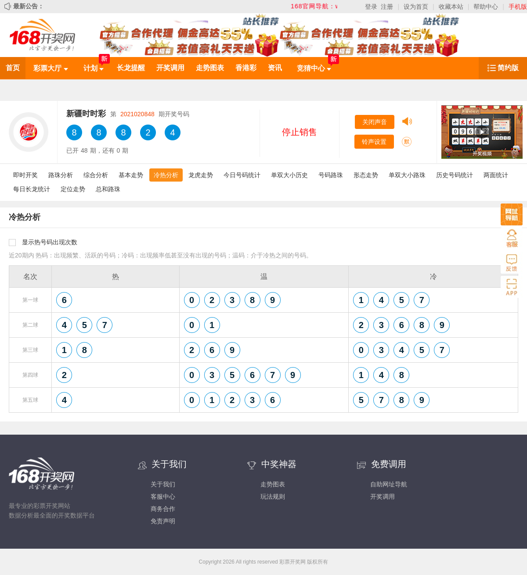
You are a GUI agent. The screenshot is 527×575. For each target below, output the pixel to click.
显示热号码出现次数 (49, 242)
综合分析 (95, 175)
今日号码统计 (242, 175)
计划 (93, 68)
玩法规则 (272, 496)
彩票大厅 (50, 68)
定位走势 (73, 189)
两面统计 (496, 175)
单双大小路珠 (407, 175)
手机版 (518, 6)
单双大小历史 (289, 175)
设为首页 (416, 6)
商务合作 (163, 508)
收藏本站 (451, 6)
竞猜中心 (314, 68)
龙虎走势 (200, 175)
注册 (387, 6)
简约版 (508, 67)
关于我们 (163, 484)
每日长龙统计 (31, 189)
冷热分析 (166, 175)
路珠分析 (60, 175)
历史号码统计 (454, 175)
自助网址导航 (388, 484)
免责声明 (163, 521)
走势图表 (210, 67)
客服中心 (163, 496)
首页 (13, 67)
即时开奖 (25, 175)
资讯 (275, 67)
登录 (371, 6)
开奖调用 (170, 67)
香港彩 (245, 67)
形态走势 (366, 175)
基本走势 (131, 175)
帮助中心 (485, 6)
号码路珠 (330, 175)
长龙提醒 (131, 67)
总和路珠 (108, 189)
